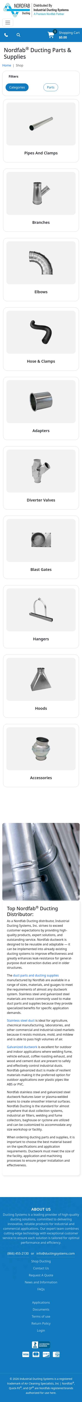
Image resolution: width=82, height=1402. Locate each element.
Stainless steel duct (21, 1020)
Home (6, 65)
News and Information (41, 1282)
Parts (51, 87)
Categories (17, 87)
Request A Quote (41, 1275)
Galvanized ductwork (22, 1047)
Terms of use (41, 1316)
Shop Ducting (41, 1261)
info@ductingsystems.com (55, 1253)
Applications (41, 1302)
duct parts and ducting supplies (36, 975)
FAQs (41, 1289)
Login (41, 1330)
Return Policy (41, 1323)
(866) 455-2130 (18, 1253)
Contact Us (41, 1268)
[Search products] (18, 35)
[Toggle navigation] (7, 22)
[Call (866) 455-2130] (6, 35)
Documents (41, 1309)
